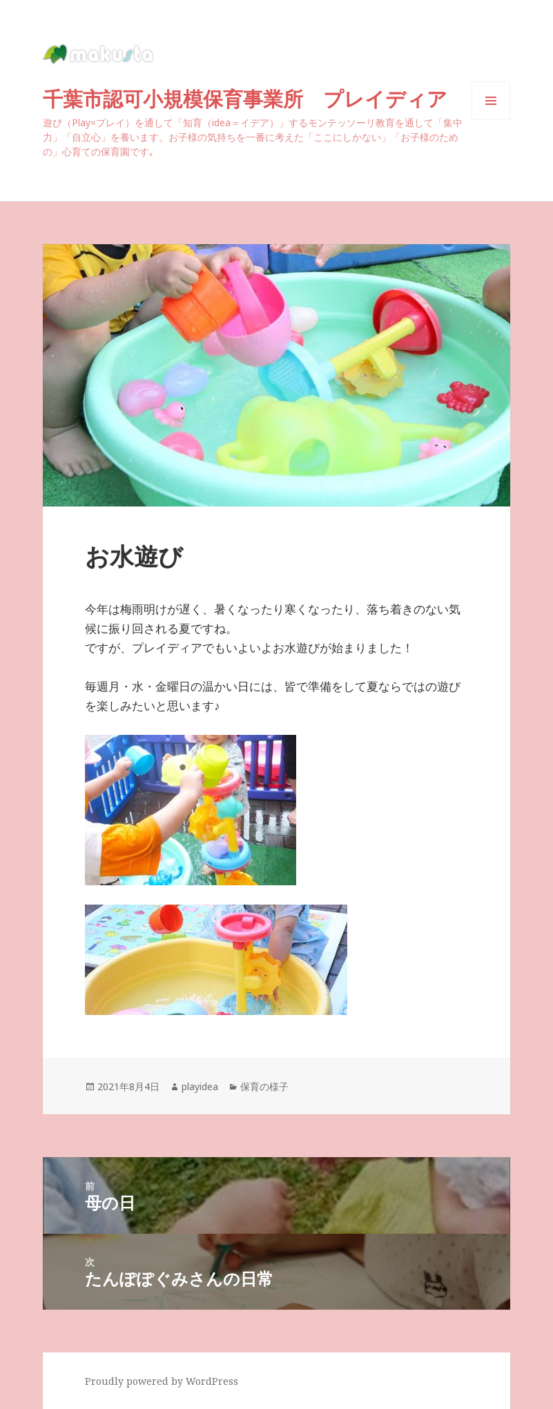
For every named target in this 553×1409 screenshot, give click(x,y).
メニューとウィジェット (490, 119)
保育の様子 (264, 1086)
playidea (200, 1086)
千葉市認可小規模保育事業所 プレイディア (255, 98)
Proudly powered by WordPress (161, 1381)
